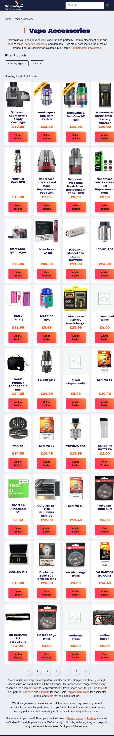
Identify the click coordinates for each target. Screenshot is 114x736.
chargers (41, 44)
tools (50, 696)
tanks (20, 44)
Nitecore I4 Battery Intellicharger (76, 320)
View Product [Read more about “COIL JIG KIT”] (18, 593)
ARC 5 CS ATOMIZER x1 (18, 509)
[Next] (85, 671)
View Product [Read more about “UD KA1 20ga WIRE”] (46, 656)
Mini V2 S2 (46, 446)
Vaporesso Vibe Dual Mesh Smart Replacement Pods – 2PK (75, 186)
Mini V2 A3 (75, 506)
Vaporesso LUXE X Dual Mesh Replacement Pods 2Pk (46, 186)
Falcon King (46, 379)
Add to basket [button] (75, 274)
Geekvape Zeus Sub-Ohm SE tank (46, 576)
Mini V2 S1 (105, 379)
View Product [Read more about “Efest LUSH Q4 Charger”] (18, 274)
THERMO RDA (75, 446)
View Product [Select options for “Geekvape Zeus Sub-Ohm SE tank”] (46, 593)
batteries (30, 44)
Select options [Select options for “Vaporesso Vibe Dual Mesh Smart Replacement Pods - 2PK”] (76, 207)
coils (99, 40)
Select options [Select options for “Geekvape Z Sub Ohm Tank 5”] (46, 137)
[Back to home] (14, 5)
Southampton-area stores (86, 48)
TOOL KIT (18, 445)
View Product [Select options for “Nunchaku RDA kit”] (46, 274)
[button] (107, 5)
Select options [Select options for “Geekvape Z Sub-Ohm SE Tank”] (76, 137)
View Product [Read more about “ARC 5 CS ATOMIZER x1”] (18, 530)
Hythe (79, 718)
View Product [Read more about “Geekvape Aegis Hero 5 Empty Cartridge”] (18, 137)
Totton (70, 718)
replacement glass (78, 692)
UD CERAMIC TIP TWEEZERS (18, 638)
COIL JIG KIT (18, 571)
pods (10, 44)
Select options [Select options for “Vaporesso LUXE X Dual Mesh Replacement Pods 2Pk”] (46, 207)
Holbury (91, 718)
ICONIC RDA (104, 249)
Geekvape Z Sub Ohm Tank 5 (47, 116)
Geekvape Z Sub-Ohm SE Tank (76, 116)
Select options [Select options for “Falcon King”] (46, 404)
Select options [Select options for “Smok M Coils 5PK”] (18, 207)
